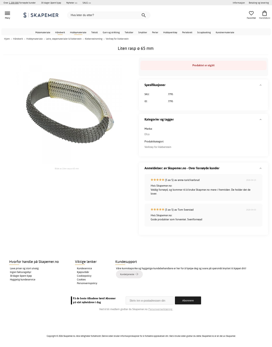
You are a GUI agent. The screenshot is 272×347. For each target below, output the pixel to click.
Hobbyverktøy (170, 32)
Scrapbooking (204, 32)
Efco (147, 134)
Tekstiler (129, 32)
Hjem (7, 38)
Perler (155, 32)
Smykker (142, 32)
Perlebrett (187, 32)
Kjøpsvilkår (83, 272)
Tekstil (94, 32)
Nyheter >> (71, 2)
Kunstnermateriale (225, 32)
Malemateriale (42, 32)
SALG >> (87, 2)
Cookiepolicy (84, 275)
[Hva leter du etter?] (108, 15)
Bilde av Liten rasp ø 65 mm (67, 168)
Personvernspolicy (87, 283)
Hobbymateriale (78, 32)
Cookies (81, 279)
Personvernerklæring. (160, 309)
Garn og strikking (111, 32)
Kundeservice (84, 268)
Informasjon (239, 2)
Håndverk (60, 32)
